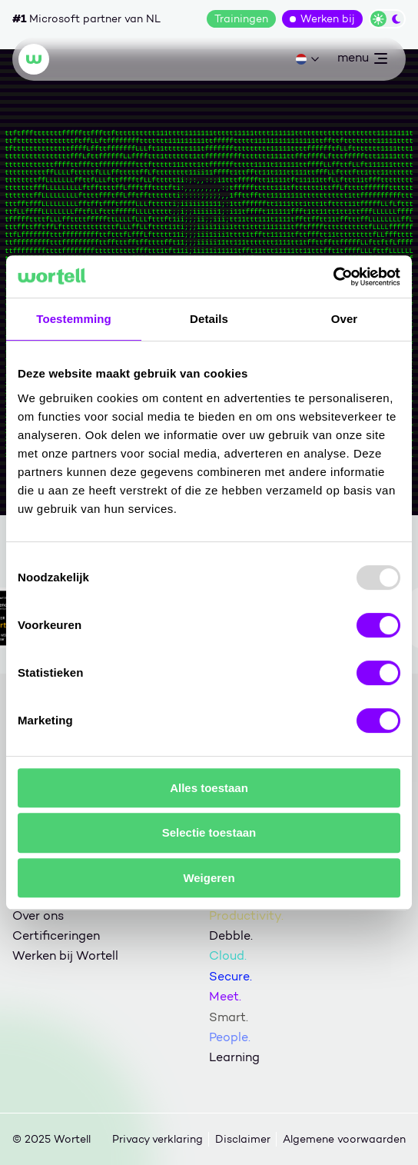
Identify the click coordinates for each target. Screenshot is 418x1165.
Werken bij (327, 18)
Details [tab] (209, 318)
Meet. (225, 996)
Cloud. (228, 955)
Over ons (38, 915)
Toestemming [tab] (73, 318)
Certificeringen (56, 935)
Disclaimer (242, 1139)
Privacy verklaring (157, 1139)
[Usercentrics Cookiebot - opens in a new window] (333, 277)
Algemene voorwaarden (344, 1139)
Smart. (228, 1017)
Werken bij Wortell (65, 955)
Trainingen (241, 18)
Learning (234, 1057)
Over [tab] (344, 318)
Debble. (231, 935)
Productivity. (246, 915)
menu (362, 61)
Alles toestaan (209, 787)
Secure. (230, 976)
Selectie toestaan (209, 832)
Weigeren (208, 877)
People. (229, 1037)
